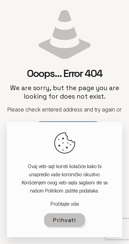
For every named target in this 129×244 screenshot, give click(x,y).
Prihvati (64, 220)
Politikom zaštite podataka (71, 191)
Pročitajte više (64, 204)
